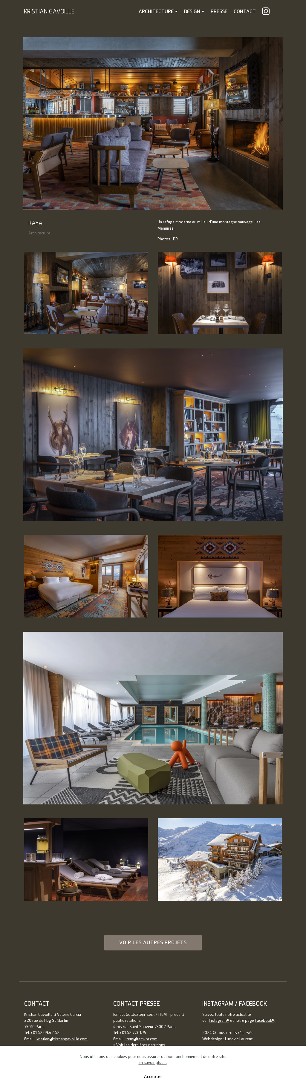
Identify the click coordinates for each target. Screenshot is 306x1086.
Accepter (153, 1076)
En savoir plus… (153, 1062)
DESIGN (192, 11)
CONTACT (245, 11)
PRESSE (219, 11)
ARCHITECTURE (156, 11)
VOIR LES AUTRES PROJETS (153, 942)
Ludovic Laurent (239, 1038)
